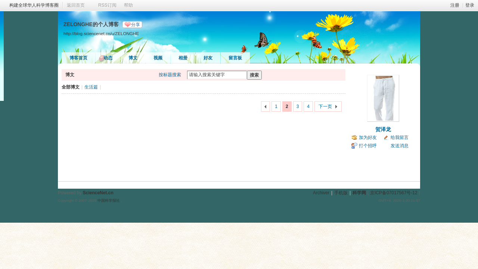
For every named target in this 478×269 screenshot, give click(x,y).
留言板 (235, 58)
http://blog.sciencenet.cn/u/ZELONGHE (101, 33)
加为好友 (368, 137)
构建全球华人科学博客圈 (34, 5)
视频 (157, 58)
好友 (208, 58)
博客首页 (78, 58)
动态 (107, 58)
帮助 (128, 5)
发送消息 (400, 145)
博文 (132, 58)
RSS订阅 (107, 5)
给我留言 (400, 137)
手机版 (341, 192)
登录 (469, 5)
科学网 (359, 192)
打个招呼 (368, 145)
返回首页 (76, 5)
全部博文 (71, 87)
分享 (135, 24)
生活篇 (91, 87)
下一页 (325, 106)
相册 (183, 58)
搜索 (254, 75)
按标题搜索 (170, 74)
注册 (454, 5)
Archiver (321, 192)
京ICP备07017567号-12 (394, 192)
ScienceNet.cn (98, 192)
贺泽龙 (383, 129)
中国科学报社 (108, 200)
